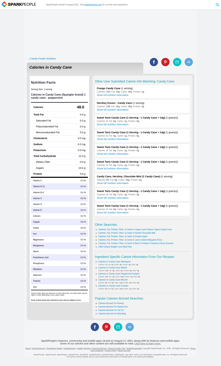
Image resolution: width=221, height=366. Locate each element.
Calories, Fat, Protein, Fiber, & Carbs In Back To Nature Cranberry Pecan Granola (135, 243)
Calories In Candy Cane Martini (112, 267)
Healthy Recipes (84, 348)
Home (27, 348)
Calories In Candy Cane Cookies (113, 286)
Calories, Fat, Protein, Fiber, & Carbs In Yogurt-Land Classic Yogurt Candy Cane (135, 229)
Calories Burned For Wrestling (112, 313)
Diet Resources (38, 348)
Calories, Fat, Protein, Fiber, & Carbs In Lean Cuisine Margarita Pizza (130, 240)
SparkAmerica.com (93, 4)
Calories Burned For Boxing (111, 303)
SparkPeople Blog (134, 348)
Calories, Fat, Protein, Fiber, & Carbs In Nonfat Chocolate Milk (126, 233)
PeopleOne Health (54, 348)
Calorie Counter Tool (116, 348)
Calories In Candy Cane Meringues (114, 261)
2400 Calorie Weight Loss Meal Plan (115, 247)
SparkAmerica (69, 348)
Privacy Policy (111, 350)
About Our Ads (124, 350)
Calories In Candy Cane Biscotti (112, 280)
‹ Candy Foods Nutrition (42, 58)
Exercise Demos (99, 348)
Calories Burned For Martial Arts (113, 307)
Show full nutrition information (113, 95)
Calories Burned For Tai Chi (111, 310)
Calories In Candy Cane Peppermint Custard (118, 274)
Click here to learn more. (147, 343)
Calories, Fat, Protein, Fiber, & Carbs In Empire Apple (122, 236)
